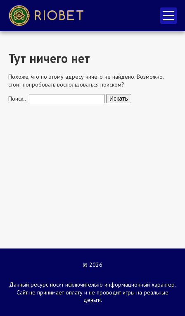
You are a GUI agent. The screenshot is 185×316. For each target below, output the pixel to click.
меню (168, 15)
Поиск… (17, 98)
